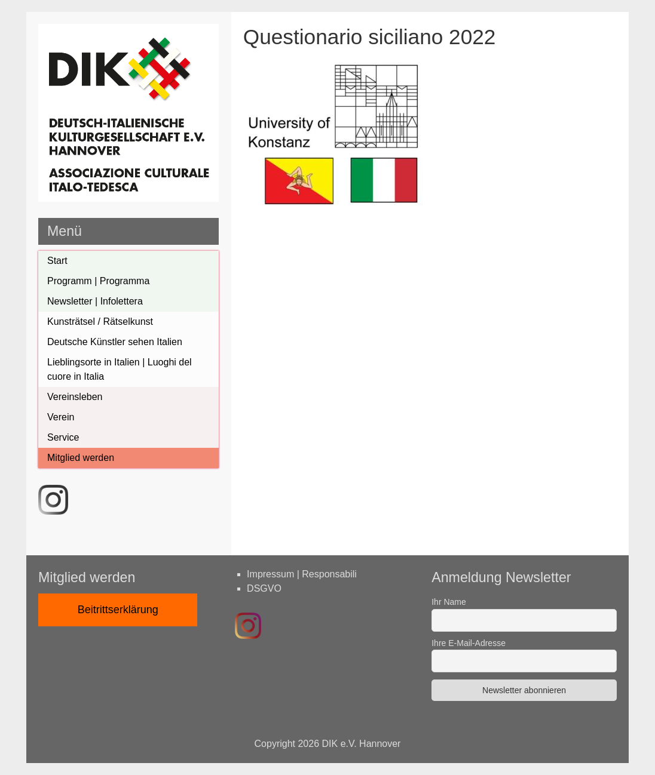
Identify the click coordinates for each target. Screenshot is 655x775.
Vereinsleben (75, 397)
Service (63, 437)
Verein (60, 417)
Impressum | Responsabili (302, 574)
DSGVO (264, 588)
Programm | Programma (98, 281)
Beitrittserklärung (118, 610)
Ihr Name (448, 602)
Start (57, 261)
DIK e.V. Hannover (361, 744)
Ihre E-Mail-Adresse (468, 643)
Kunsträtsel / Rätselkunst (100, 321)
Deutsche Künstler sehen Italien (114, 342)
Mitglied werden (80, 458)
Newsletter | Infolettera (95, 301)
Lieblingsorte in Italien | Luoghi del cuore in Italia (119, 369)
